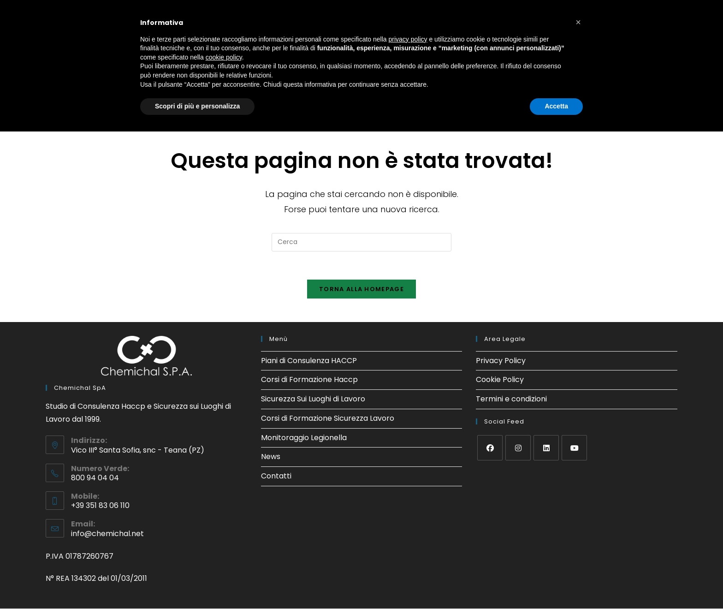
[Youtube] (574, 447)
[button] (578, 22)
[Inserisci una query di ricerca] (361, 242)
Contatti (276, 476)
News (270, 457)
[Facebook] (490, 447)
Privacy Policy (501, 360)
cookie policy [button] (224, 57)
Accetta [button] (556, 106)
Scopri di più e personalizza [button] (197, 106)
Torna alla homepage (361, 289)
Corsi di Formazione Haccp (309, 380)
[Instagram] (518, 447)
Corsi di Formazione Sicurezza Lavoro (327, 418)
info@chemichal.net (107, 533)
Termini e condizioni (511, 399)
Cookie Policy (500, 380)
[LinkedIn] (546, 447)
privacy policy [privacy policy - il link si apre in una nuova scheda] (408, 39)
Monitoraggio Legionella (304, 437)
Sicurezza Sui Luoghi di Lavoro (313, 399)
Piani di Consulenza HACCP (309, 360)
